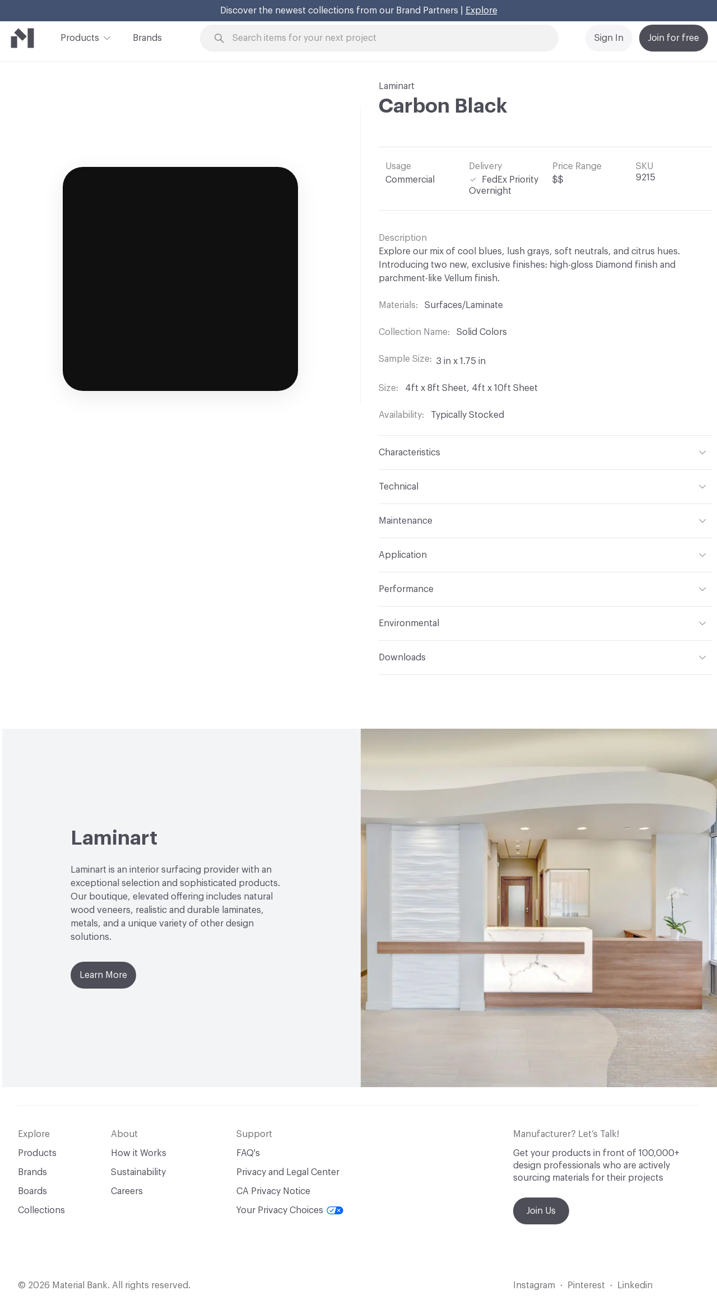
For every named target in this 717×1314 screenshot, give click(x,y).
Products (79, 37)
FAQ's (248, 1153)
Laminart (397, 86)
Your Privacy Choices (289, 1210)
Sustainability (138, 1172)
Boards (32, 1191)
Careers (127, 1191)
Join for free (673, 38)
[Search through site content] (385, 38)
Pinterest (586, 1285)
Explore (481, 10)
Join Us (541, 1210)
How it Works (138, 1153)
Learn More (103, 975)
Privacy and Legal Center (287, 1172)
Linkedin (635, 1285)
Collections (41, 1210)
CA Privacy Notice (273, 1191)
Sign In (608, 38)
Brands (147, 38)
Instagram (534, 1285)
